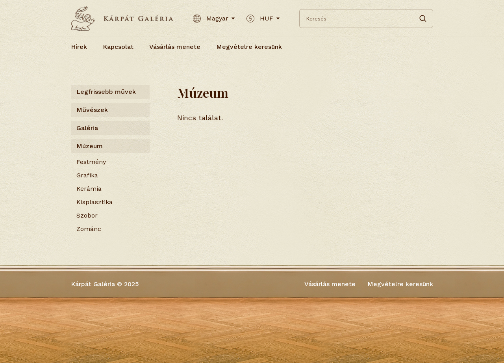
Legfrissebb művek (106, 91)
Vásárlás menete (174, 46)
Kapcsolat (118, 46)
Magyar (214, 18)
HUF (263, 18)
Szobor (87, 215)
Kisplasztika (94, 202)
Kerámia (89, 188)
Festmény (91, 162)
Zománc (88, 229)
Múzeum (89, 146)
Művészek (92, 110)
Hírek (79, 46)
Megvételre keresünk (249, 46)
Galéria (87, 128)
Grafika (87, 175)
